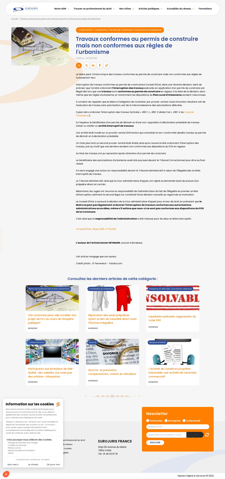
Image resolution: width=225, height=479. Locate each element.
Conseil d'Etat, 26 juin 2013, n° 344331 (96, 229)
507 (127, 396)
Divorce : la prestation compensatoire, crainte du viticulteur (112, 372)
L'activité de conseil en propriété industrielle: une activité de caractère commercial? (173, 373)
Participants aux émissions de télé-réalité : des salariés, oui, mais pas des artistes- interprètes (51, 373)
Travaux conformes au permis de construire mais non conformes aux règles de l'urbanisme (60, 18)
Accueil (14, 18)
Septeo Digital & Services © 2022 (195, 476)
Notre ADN (60, 8)
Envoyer (155, 442)
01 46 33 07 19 (110, 454)
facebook (219, 222)
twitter (219, 228)
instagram (219, 245)
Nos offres (125, 8)
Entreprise (174, 420)
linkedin (219, 234)
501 (97, 396)
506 (122, 396)
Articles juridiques (149, 8)
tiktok (219, 256)
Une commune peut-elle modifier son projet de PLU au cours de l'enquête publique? (52, 319)
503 (107, 396)
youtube (219, 239)
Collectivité (193, 420)
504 (112, 396)
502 (102, 396)
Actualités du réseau (179, 8)
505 (117, 396)
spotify (219, 251)
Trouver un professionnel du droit (93, 8)
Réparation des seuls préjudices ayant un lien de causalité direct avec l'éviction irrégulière (112, 319)
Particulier (156, 420)
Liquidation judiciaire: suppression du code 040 (172, 318)
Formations (205, 8)
